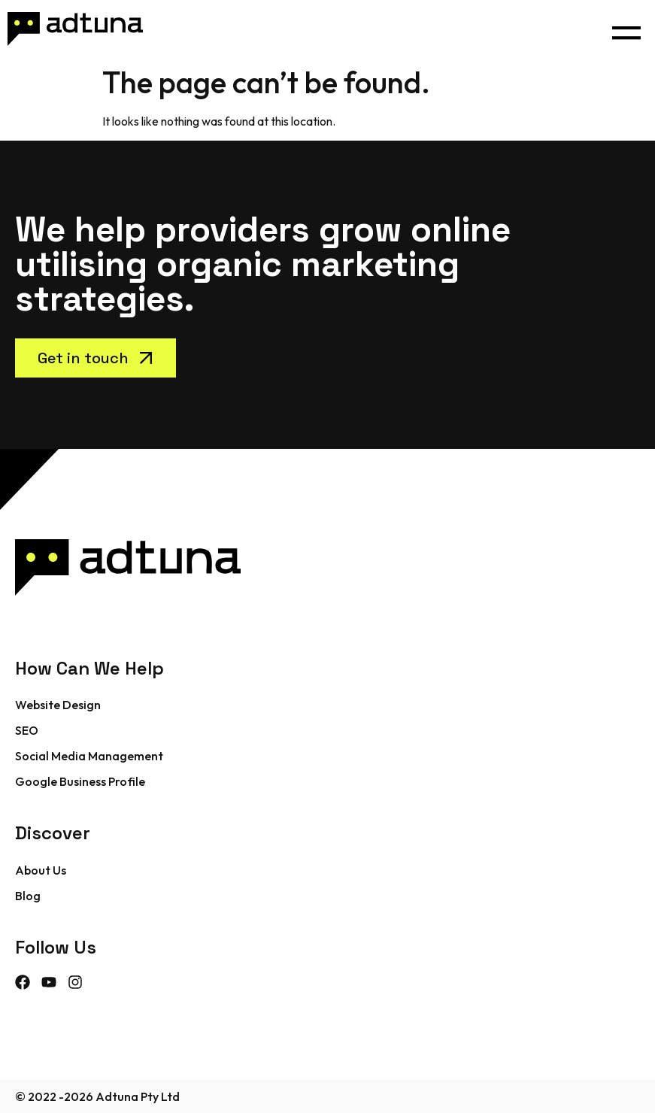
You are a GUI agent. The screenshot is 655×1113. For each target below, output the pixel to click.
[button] (626, 29)
